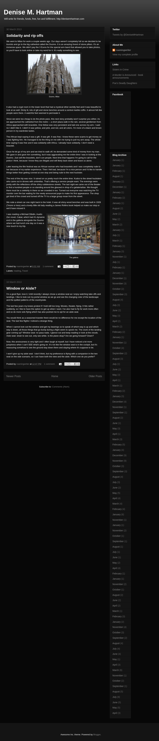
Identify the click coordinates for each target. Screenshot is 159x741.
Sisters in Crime (120, 69)
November (117, 256)
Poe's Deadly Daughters (124, 83)
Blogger (96, 734)
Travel (25, 271)
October (116, 289)
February (117, 171)
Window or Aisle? (21, 288)
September (118, 294)
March (115, 224)
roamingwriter (123, 50)
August (116, 176)
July (114, 235)
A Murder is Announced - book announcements (127, 76)
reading (17, 271)
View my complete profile (125, 54)
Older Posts (95, 376)
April (114, 321)
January (116, 160)
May (114, 219)
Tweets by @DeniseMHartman (127, 34)
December (117, 187)
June (114, 213)
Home (54, 376)
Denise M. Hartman (33, 12)
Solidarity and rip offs (24, 36)
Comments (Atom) (60, 386)
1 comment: (49, 266)
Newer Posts (13, 376)
